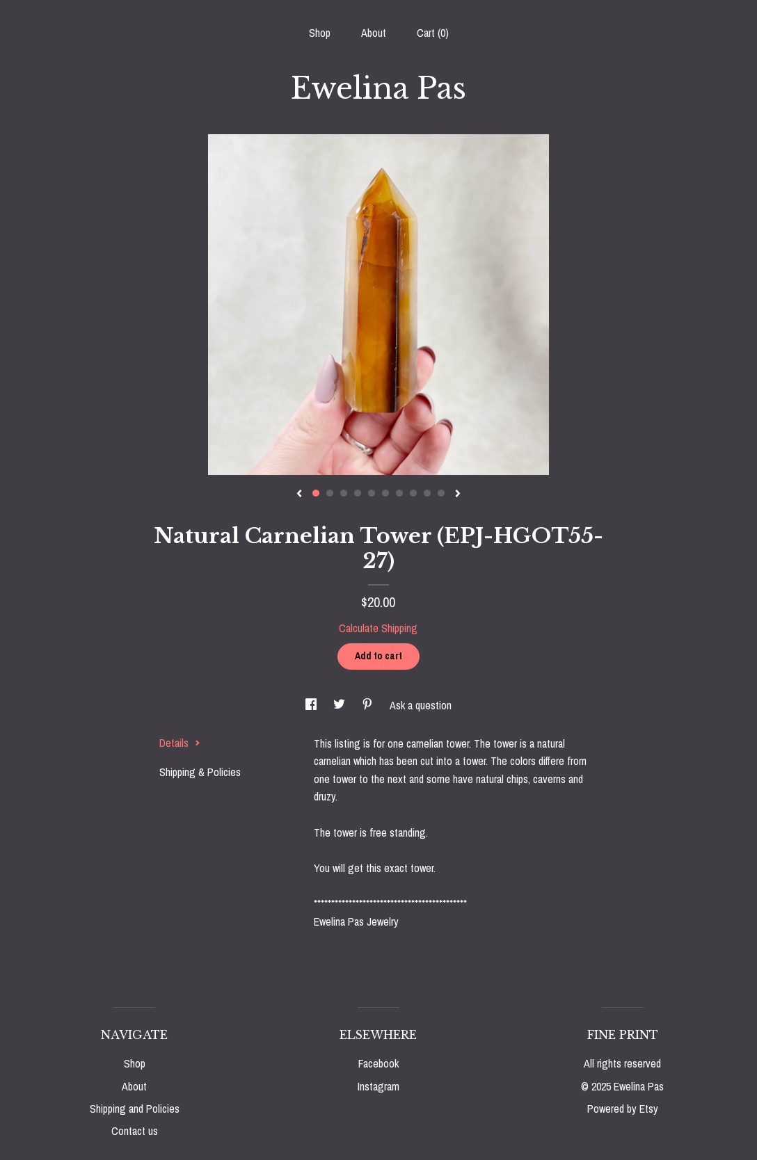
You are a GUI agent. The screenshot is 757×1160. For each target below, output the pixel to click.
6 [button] (385, 493)
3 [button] (343, 493)
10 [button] (441, 493)
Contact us (134, 1130)
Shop (319, 32)
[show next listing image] (457, 494)
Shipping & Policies (200, 772)
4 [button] (357, 493)
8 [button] (413, 493)
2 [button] (329, 493)
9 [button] (427, 493)
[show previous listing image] (299, 494)
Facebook (378, 1063)
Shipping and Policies (135, 1108)
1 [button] (315, 493)
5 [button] (371, 493)
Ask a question (421, 705)
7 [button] (399, 493)
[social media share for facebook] (312, 705)
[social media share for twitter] (340, 705)
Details (179, 742)
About (373, 32)
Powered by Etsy (622, 1108)
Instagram (378, 1086)
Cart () (433, 32)
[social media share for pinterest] (369, 705)
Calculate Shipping (378, 628)
